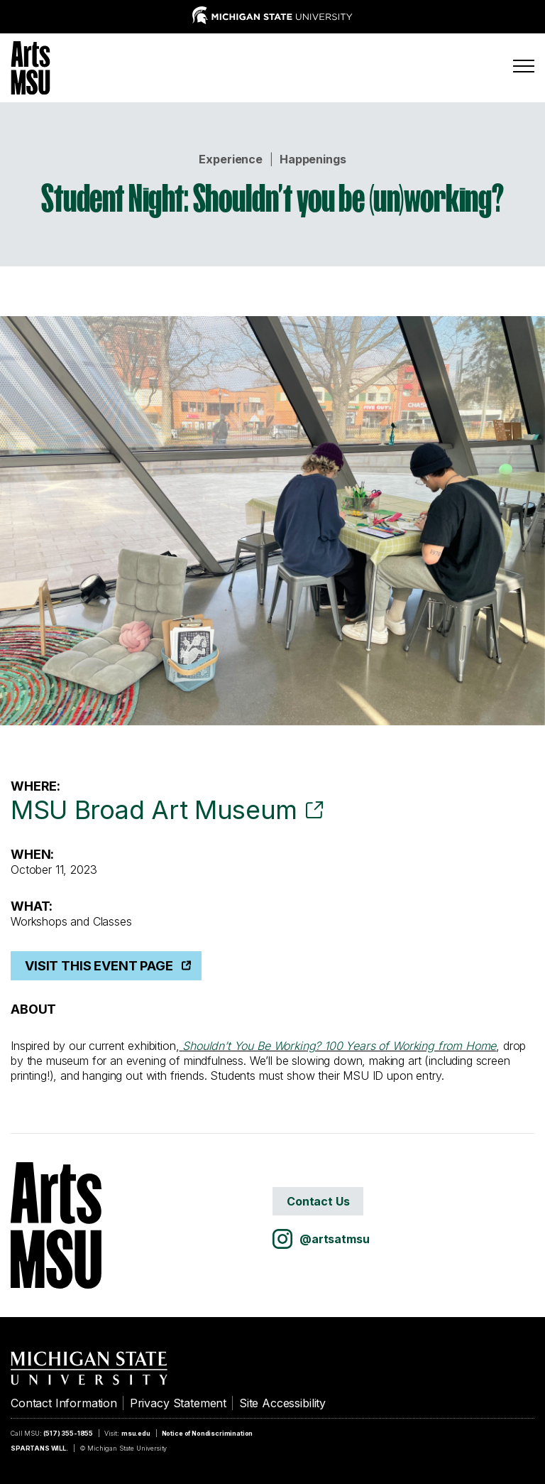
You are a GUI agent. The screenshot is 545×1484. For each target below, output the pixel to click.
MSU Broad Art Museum (154, 809)
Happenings (313, 159)
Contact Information (64, 1403)
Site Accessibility (282, 1403)
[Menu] (523, 66)
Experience (230, 159)
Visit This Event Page (99, 965)
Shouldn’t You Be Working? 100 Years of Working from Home (339, 1046)
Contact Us (318, 1201)
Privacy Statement (178, 1403)
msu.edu (135, 1433)
